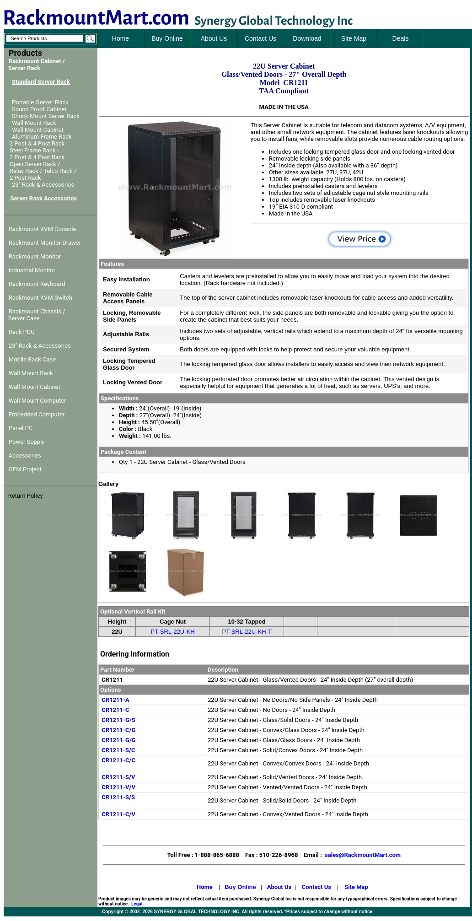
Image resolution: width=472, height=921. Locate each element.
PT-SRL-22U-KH (173, 631)
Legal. (137, 903)
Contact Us (316, 886)
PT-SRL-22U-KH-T (246, 631)
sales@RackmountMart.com (363, 854)
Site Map (356, 886)
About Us (279, 886)
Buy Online (240, 886)
